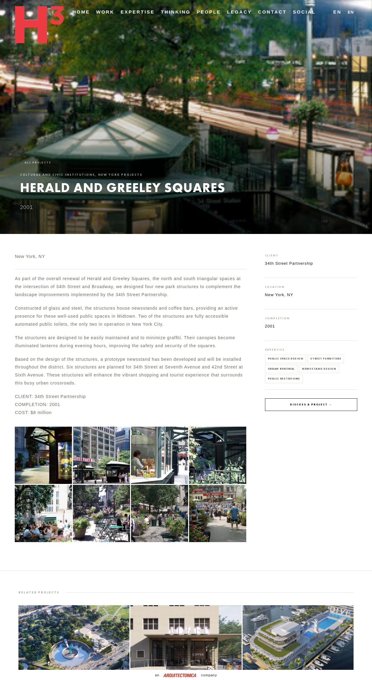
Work (105, 11)
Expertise (138, 11)
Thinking (176, 11)
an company (186, 675)
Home (81, 11)
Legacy (239, 11)
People (209, 11)
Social (304, 11)
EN (337, 11)
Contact (272, 11)
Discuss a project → (311, 404)
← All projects (35, 162)
